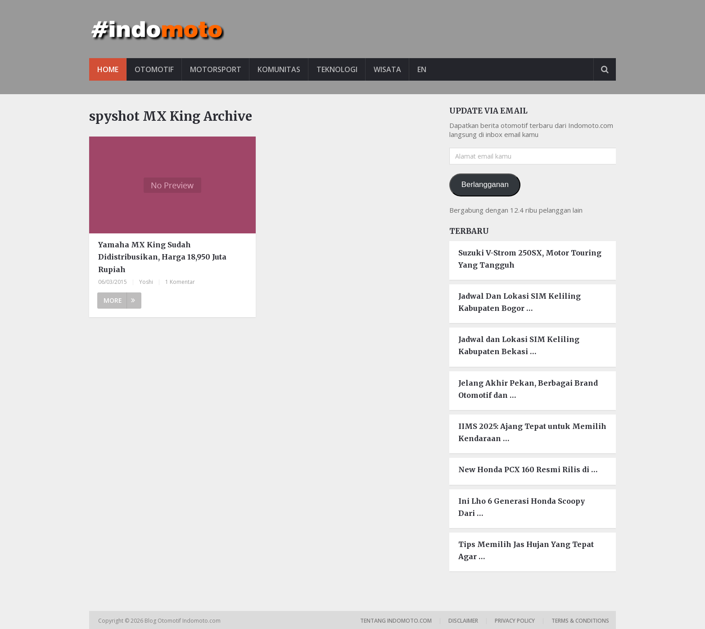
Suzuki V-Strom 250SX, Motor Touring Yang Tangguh (529, 258)
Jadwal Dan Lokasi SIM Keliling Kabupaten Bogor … (519, 302)
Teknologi (336, 69)
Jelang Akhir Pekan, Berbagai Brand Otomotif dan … (528, 389)
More (119, 300)
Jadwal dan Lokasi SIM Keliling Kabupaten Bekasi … (518, 345)
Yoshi (146, 282)
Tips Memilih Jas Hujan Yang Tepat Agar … (526, 550)
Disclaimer (463, 620)
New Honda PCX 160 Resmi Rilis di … (527, 469)
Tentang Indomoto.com (396, 620)
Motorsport (215, 69)
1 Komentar (180, 282)
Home (107, 69)
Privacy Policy (515, 620)
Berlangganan (485, 184)
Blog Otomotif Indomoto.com (183, 620)
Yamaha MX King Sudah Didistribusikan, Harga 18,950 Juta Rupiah (162, 256)
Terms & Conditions (580, 620)
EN (421, 69)
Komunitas (279, 69)
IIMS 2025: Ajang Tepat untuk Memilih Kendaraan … (532, 432)
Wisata (387, 69)
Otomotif (154, 69)
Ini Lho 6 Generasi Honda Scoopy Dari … (521, 507)
